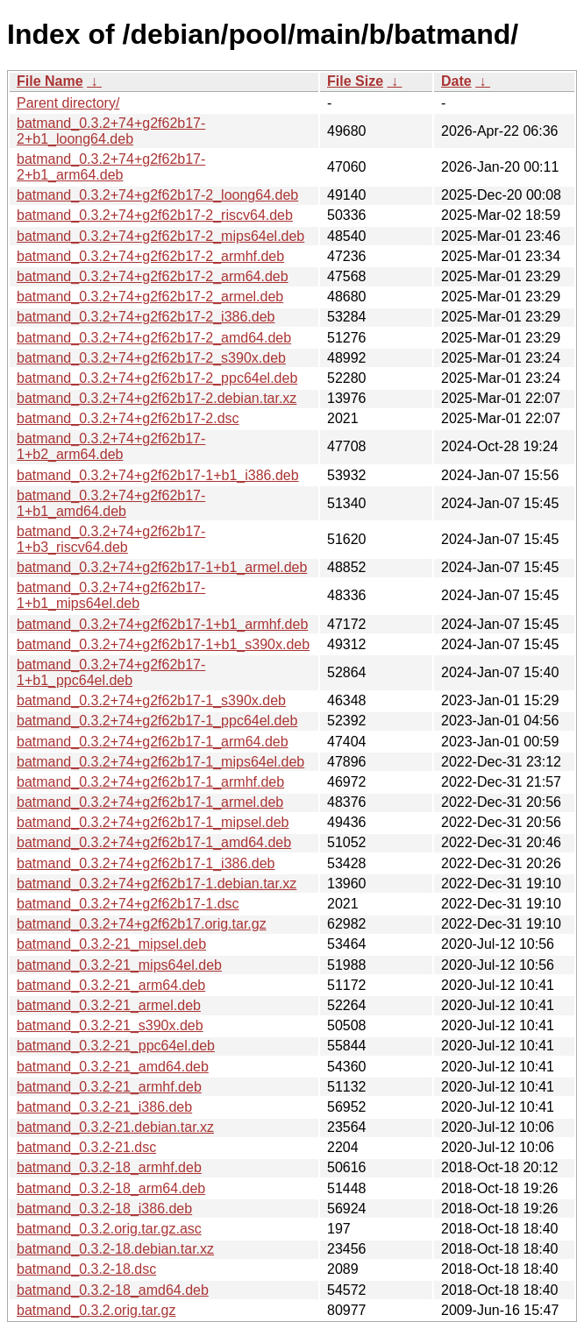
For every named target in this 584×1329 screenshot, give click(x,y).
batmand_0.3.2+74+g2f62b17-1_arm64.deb (152, 741)
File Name (50, 81)
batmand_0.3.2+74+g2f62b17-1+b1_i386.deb (158, 475)
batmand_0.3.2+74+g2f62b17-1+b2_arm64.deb (111, 446)
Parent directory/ (68, 102)
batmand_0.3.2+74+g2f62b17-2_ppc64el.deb (157, 378)
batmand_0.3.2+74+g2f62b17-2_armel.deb (150, 296)
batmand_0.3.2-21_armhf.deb (109, 1086)
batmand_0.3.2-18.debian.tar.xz (115, 1248)
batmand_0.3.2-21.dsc (86, 1147)
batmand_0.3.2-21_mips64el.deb (119, 965)
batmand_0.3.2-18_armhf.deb (109, 1167)
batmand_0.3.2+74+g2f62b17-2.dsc (128, 418)
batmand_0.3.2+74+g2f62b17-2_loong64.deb (157, 194)
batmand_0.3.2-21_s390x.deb (110, 1025)
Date (456, 81)
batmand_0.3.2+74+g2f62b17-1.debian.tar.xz (156, 883)
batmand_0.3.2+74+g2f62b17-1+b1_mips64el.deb (111, 595)
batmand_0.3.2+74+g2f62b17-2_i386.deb (145, 316)
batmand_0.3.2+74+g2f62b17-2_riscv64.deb (155, 215)
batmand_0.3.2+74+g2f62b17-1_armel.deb (150, 802)
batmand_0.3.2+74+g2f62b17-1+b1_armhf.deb (162, 624)
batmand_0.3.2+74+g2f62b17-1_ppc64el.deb (157, 720)
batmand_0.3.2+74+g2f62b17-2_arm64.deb (152, 276)
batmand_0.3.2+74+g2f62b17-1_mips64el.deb (160, 761)
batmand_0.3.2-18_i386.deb (104, 1208)
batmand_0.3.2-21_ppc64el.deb (116, 1045)
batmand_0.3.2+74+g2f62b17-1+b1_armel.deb (162, 567)
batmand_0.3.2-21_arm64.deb (111, 985)
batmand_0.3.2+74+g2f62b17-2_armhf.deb (150, 256)
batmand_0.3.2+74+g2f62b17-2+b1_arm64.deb (111, 167)
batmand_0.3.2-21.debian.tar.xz (115, 1127)
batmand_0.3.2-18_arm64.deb (111, 1188)
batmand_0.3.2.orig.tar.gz (96, 1310)
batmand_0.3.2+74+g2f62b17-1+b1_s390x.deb (163, 644)
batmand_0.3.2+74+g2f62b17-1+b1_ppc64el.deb (111, 672)
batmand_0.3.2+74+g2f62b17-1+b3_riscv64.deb (111, 539)
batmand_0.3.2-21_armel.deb (109, 1005)
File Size (355, 81)
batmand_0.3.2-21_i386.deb (104, 1106)
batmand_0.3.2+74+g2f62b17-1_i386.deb (145, 863)
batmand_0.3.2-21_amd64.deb (113, 1066)
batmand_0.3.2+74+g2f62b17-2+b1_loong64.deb (111, 131)
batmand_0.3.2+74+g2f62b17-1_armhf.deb (150, 781)
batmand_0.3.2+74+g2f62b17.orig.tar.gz (142, 923)
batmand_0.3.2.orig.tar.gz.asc (109, 1228)
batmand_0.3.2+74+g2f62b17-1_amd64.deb (154, 842)
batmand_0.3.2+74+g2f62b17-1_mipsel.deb (152, 822)
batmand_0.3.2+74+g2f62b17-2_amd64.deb (154, 337)
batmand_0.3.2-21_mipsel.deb (111, 944)
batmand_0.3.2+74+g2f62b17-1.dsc (128, 903)
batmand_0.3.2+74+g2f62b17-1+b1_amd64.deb (111, 503)
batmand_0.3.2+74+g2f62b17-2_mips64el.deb (160, 236)
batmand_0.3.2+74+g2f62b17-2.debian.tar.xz (156, 398)
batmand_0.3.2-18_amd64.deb (113, 1290)
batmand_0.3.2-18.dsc (86, 1269)
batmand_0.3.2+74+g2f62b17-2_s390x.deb (151, 357)
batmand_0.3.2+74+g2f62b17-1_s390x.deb (151, 700)
